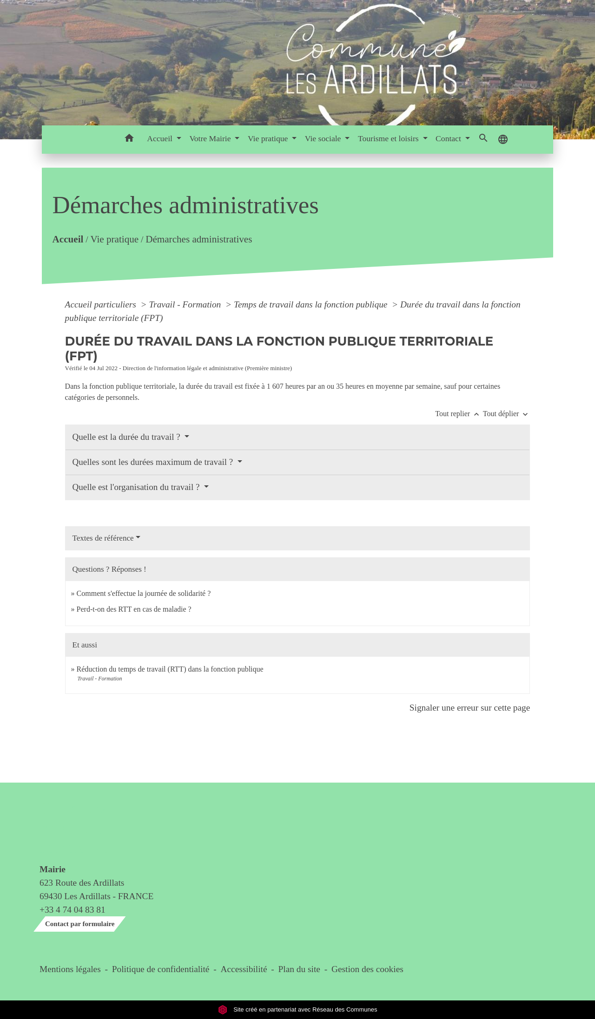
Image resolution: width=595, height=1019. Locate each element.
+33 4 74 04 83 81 (73, 909)
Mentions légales (70, 969)
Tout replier (459, 414)
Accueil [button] (160, 138)
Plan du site (299, 969)
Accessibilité (244, 969)
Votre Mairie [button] (210, 138)
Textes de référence (103, 538)
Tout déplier (506, 414)
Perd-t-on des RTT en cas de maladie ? (134, 609)
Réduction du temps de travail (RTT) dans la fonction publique (170, 669)
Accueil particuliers (102, 304)
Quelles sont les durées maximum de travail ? (154, 462)
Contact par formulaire (79, 924)
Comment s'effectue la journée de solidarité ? (144, 593)
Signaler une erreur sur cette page (470, 707)
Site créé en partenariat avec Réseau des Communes (297, 1009)
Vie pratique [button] (269, 138)
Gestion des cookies (367, 969)
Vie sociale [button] (324, 138)
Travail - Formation (186, 304)
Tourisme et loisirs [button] (389, 138)
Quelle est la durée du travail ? (128, 437)
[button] (129, 139)
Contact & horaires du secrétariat (76, 827)
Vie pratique (114, 239)
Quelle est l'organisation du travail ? (137, 487)
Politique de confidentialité (161, 969)
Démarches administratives (198, 239)
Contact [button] (449, 138)
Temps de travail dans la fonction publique (312, 304)
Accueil (67, 239)
